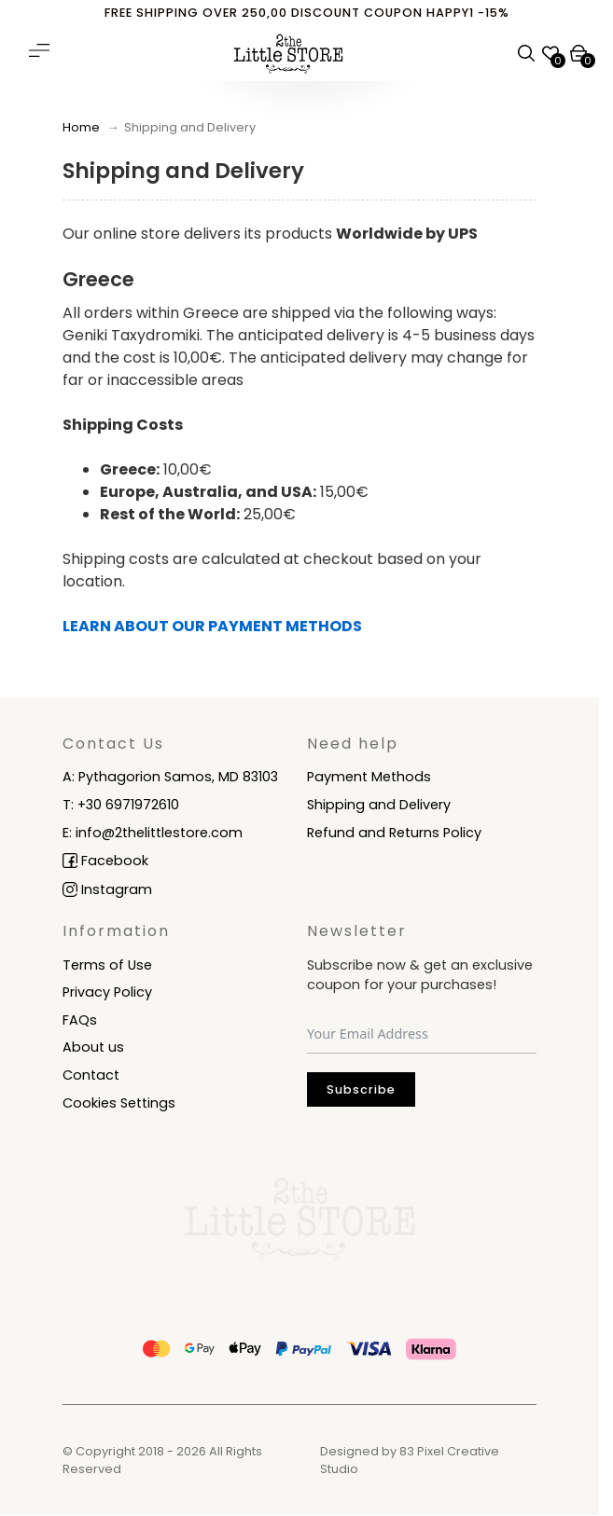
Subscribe (361, 1089)
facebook (112, 860)
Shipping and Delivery (379, 804)
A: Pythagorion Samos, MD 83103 (170, 776)
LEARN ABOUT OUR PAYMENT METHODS (212, 626)
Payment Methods (369, 776)
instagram (114, 889)
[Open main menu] (38, 50)
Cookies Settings (119, 1103)
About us (93, 1047)
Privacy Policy (107, 992)
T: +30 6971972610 (121, 804)
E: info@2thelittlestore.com (153, 832)
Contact (91, 1075)
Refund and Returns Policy (394, 832)
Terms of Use (107, 965)
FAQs (80, 1020)
